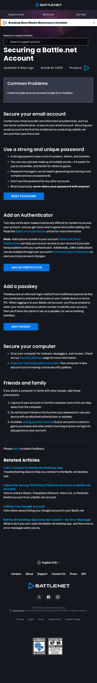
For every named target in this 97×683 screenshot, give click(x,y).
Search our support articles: (18, 35)
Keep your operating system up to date (35, 363)
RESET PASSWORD (23, 196)
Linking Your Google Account (24, 506)
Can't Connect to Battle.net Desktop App (33, 468)
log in (16, 448)
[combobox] (46, 41)
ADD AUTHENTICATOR (26, 267)
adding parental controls (38, 421)
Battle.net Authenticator (31, 231)
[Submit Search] (6, 41)
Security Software (31, 357)
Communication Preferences (71, 251)
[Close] (94, 22)
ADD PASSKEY (21, 327)
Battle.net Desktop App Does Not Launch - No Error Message (47, 520)
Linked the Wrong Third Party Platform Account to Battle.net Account (47, 487)
